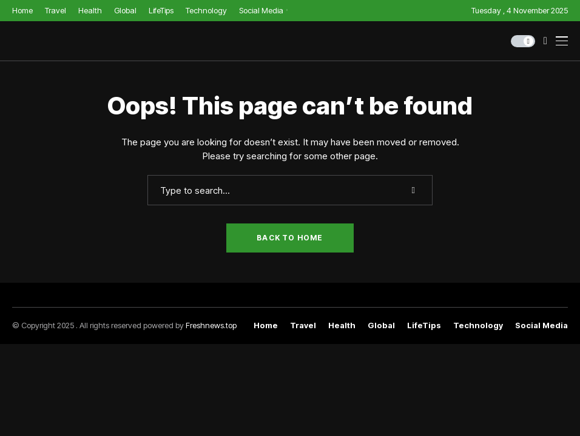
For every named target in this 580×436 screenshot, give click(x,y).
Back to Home (290, 237)
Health (342, 325)
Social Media (541, 325)
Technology (478, 325)
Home (266, 325)
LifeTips (424, 325)
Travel (303, 325)
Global (381, 325)
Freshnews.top (211, 325)
